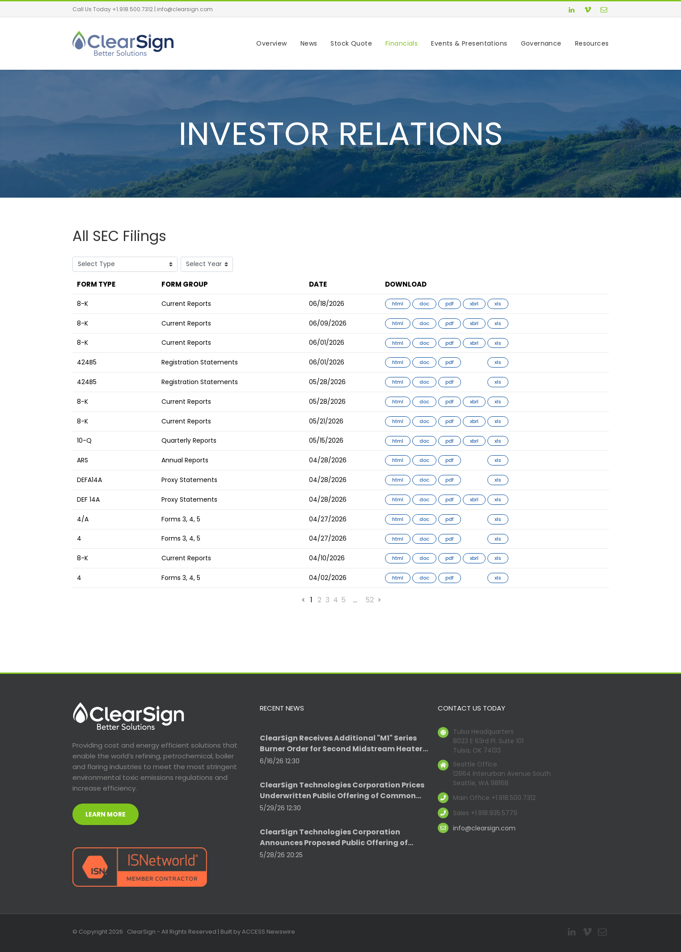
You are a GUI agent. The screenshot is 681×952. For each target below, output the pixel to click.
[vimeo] (588, 11)
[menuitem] (265, 43)
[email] (604, 11)
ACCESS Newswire (268, 931)
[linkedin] (572, 11)
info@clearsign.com (185, 9)
